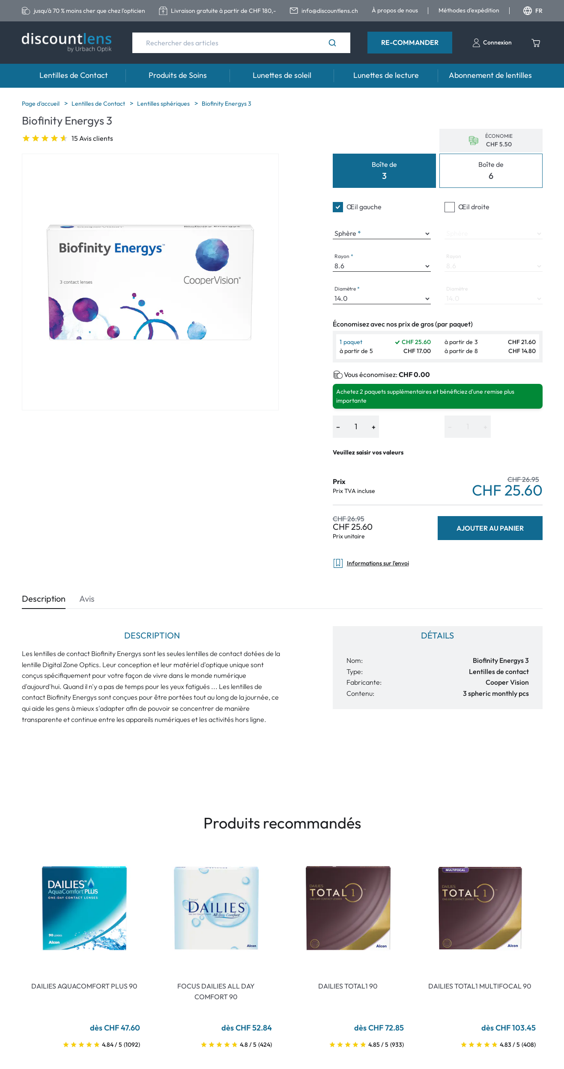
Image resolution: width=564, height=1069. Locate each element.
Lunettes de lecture (386, 75)
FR (533, 10)
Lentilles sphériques (164, 103)
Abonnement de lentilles (490, 75)
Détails (437, 635)
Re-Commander (410, 42)
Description (44, 598)
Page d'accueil (41, 103)
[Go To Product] (84, 908)
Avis (87, 598)
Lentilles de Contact (73, 75)
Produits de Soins (178, 75)
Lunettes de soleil (282, 75)
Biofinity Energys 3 (226, 103)
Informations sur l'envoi (371, 563)
